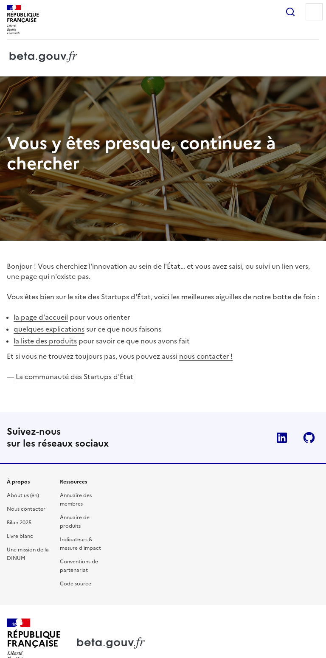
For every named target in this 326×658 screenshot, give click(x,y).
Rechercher (290, 11)
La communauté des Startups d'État (74, 376)
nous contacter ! (206, 356)
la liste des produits (45, 341)
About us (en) (23, 495)
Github (309, 437)
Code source (75, 584)
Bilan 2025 (19, 522)
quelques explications (49, 329)
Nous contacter (26, 509)
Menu (314, 11)
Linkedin (282, 437)
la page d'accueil (41, 317)
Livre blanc (20, 536)
